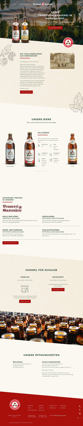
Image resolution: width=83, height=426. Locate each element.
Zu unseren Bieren (55, 27)
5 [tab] (41, 171)
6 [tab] (42, 171)
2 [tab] (37, 171)
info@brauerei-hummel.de (59, 415)
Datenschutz (53, 405)
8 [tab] (45, 171)
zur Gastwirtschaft (10, 242)
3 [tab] (39, 171)
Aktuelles (68, 4)
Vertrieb (58, 4)
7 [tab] (44, 171)
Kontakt (77, 4)
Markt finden (25, 301)
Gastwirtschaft (25, 4)
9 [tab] (46, 171)
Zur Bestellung (58, 289)
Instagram (63, 405)
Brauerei (6, 4)
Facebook (63, 407)
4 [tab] (40, 171)
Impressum (52, 407)
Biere (14, 4)
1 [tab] (36, 171)
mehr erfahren (26, 92)
